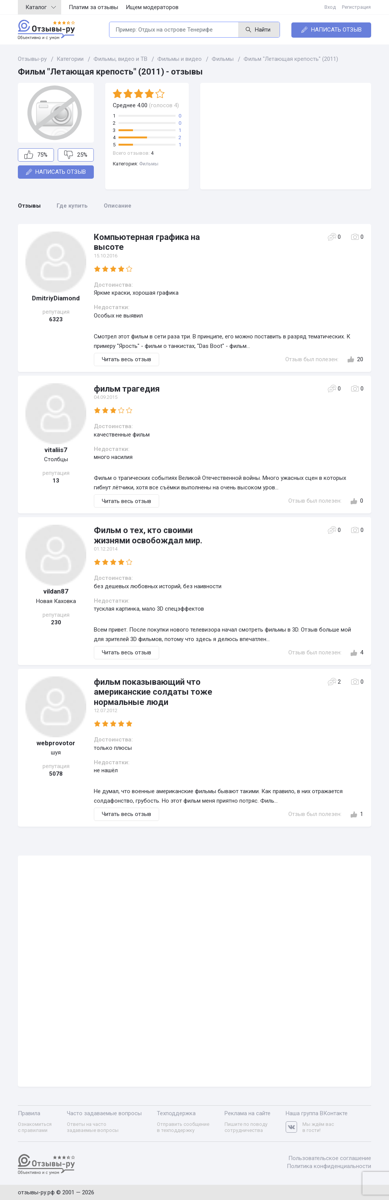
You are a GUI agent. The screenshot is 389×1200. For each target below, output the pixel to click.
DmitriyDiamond (56, 298)
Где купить (72, 205)
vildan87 (55, 591)
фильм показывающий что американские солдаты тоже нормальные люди (153, 692)
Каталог (40, 7)
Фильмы (148, 164)
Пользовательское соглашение (329, 1157)
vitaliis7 (55, 450)
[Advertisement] (285, 136)
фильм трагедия (127, 389)
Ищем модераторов (152, 7)
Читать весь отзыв (126, 359)
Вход (330, 7)
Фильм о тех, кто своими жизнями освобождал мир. (148, 535)
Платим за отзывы (93, 7)
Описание (117, 205)
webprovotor (55, 743)
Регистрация (356, 7)
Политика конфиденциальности (329, 1165)
